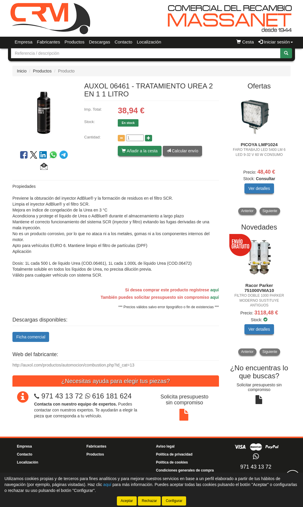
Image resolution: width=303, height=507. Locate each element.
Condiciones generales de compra (185, 470)
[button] (44, 167)
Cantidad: (92, 137)
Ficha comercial (30, 337)
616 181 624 (108, 396)
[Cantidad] (135, 138)
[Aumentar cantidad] (148, 138)
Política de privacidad (174, 454)
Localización (149, 41)
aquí (214, 290)
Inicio (22, 71)
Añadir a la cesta (139, 150)
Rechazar (149, 501)
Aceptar (127, 501)
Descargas (99, 41)
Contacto (123, 41)
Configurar (174, 501)
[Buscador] (146, 53)
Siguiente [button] (269, 211)
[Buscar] (286, 53)
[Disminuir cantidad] (121, 138)
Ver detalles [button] (259, 188)
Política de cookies (172, 462)
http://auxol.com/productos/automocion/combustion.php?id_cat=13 (73, 365)
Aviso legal (165, 446)
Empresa (24, 41)
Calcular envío (182, 150)
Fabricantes (48, 41)
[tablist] (259, 154)
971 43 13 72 (62, 396)
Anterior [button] (247, 211)
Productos (75, 41)
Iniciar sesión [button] (275, 41)
